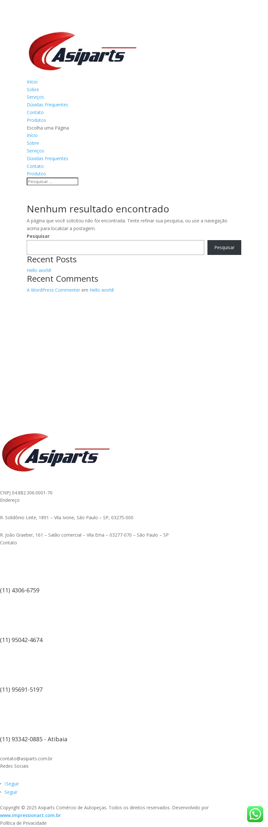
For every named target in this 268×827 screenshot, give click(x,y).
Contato (35, 112)
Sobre (33, 89)
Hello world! (39, 270)
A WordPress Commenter (53, 290)
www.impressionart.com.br (30, 815)
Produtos (36, 120)
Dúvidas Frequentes (47, 105)
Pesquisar (38, 236)
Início (32, 82)
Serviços (35, 97)
